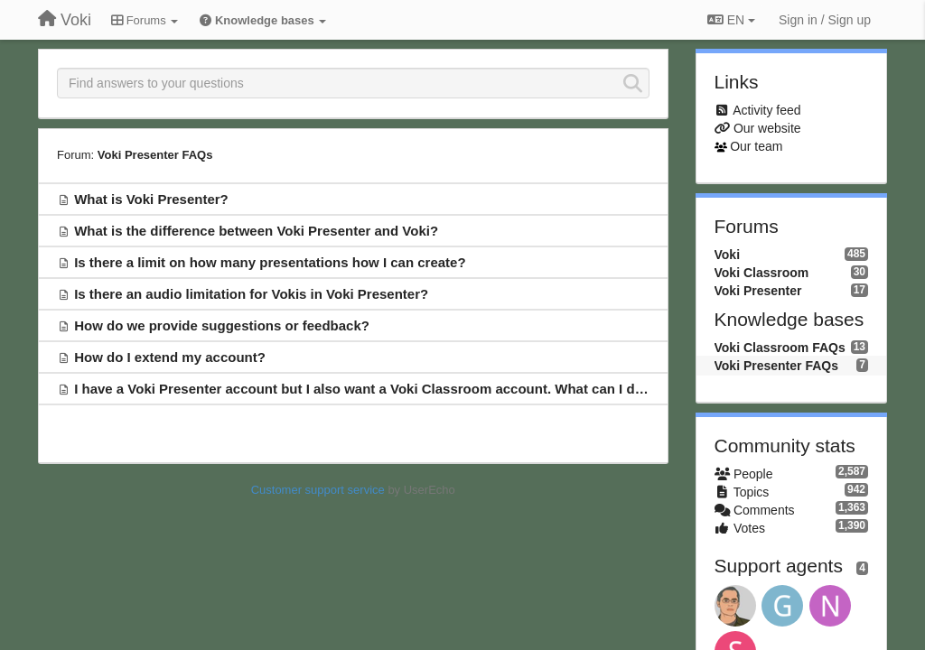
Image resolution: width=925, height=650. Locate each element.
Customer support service (318, 490)
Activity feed (766, 110)
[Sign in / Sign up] (824, 20)
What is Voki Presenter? (151, 199)
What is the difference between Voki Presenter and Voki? (256, 230)
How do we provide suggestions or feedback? (221, 325)
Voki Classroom (762, 272)
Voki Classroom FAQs (780, 347)
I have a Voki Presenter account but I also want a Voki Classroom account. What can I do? (362, 388)
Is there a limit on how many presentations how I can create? (269, 262)
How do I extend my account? (170, 357)
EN (731, 20)
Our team (756, 146)
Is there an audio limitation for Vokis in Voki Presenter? (251, 294)
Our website (767, 128)
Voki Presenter (758, 290)
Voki (728, 254)
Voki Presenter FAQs (155, 155)
